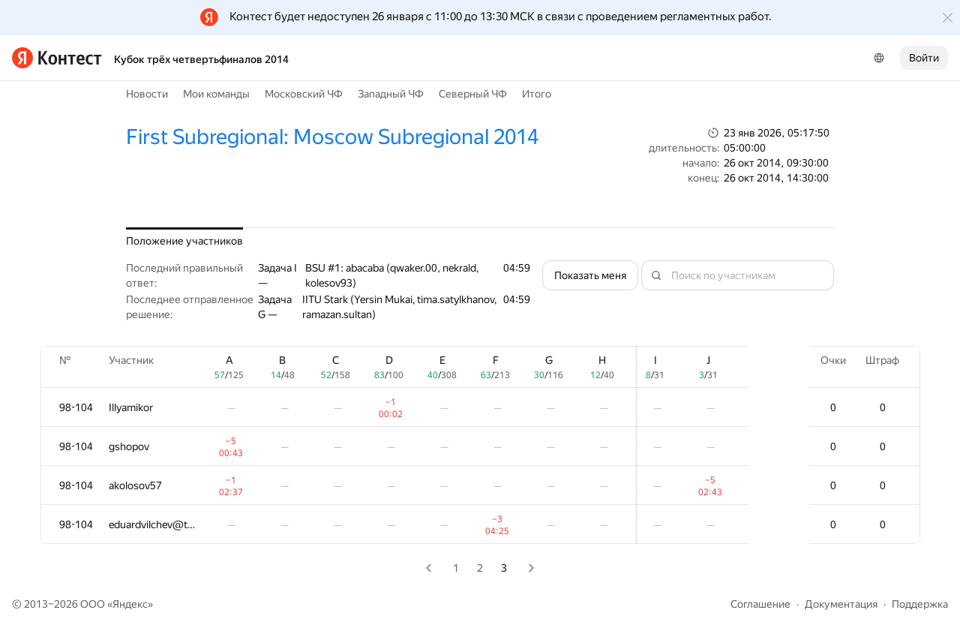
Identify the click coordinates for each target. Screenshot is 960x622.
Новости (147, 94)
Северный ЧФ (473, 94)
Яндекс (130, 604)
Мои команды (216, 94)
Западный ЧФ (391, 94)
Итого (536, 94)
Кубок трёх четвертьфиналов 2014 (201, 59)
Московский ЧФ (304, 94)
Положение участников (184, 241)
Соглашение (760, 604)
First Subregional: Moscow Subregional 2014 (332, 137)
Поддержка (920, 604)
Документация (841, 604)
